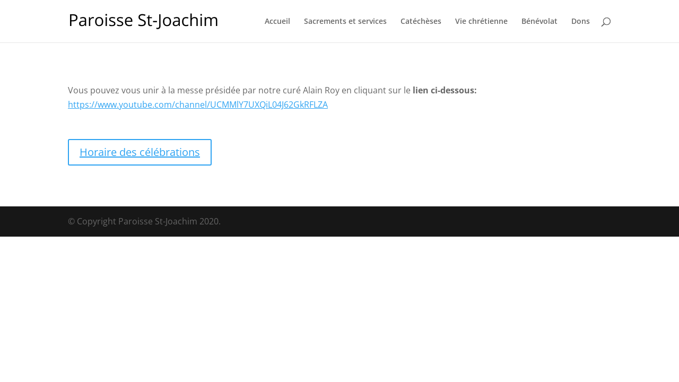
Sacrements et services (345, 22)
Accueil (277, 22)
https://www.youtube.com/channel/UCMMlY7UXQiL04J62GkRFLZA (198, 104)
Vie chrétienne (481, 22)
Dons (580, 22)
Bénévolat (539, 22)
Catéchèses (421, 22)
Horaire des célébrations (140, 152)
